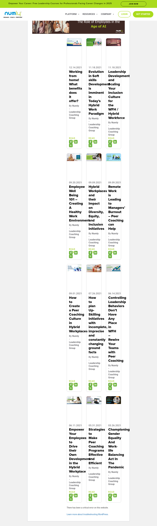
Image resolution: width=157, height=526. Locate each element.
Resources (90, 14)
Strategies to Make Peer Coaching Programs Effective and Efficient (97, 446)
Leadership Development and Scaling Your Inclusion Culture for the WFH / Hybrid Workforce (119, 95)
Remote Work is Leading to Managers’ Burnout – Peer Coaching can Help (116, 208)
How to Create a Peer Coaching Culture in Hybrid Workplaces (78, 314)
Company (107, 14)
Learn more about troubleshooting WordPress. (88, 514)
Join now (133, 4)
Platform (72, 14)
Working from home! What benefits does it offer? (75, 86)
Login (124, 14)
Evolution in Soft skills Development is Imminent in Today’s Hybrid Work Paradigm (99, 93)
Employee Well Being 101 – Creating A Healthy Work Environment (79, 203)
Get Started (143, 14)
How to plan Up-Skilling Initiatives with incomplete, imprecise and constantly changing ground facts (98, 325)
